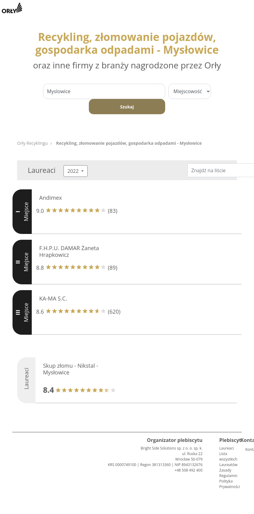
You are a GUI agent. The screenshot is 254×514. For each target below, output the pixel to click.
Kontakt (247, 449)
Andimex (50, 197)
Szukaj (127, 107)
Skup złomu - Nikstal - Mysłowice (70, 369)
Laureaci (226, 448)
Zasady (225, 470)
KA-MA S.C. (53, 298)
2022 (73, 171)
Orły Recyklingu (32, 143)
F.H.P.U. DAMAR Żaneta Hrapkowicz (69, 251)
